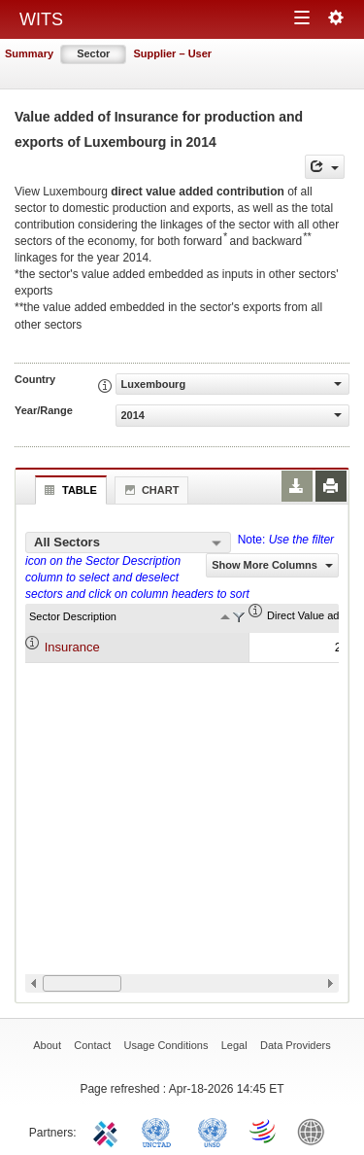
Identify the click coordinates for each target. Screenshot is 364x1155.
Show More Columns (272, 565)
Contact (92, 1045)
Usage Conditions (166, 1045)
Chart (149, 490)
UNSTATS (212, 1130)
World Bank (315, 1130)
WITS (41, 19)
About (47, 1045)
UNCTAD (160, 1130)
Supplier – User (172, 53)
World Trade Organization (264, 1130)
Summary (29, 53)
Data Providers (295, 1045)
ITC (108, 1130)
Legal (234, 1045)
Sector (93, 53)
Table (68, 490)
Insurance (72, 647)
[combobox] (128, 542)
